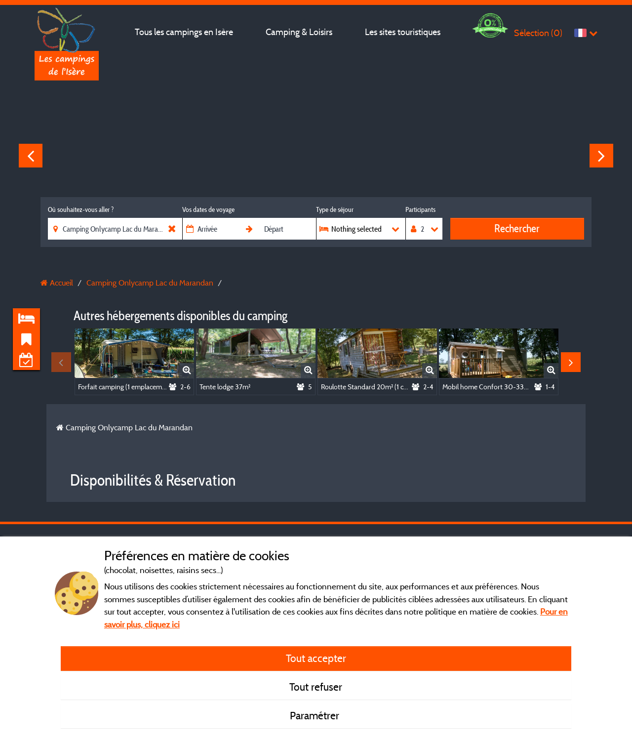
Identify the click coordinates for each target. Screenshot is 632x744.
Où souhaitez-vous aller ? (81, 209)
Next (601, 155)
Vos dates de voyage (208, 209)
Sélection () (538, 33)
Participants (420, 209)
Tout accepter (316, 658)
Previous (30, 155)
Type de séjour (335, 209)
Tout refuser (315, 686)
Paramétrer (316, 715)
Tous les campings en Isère (184, 32)
